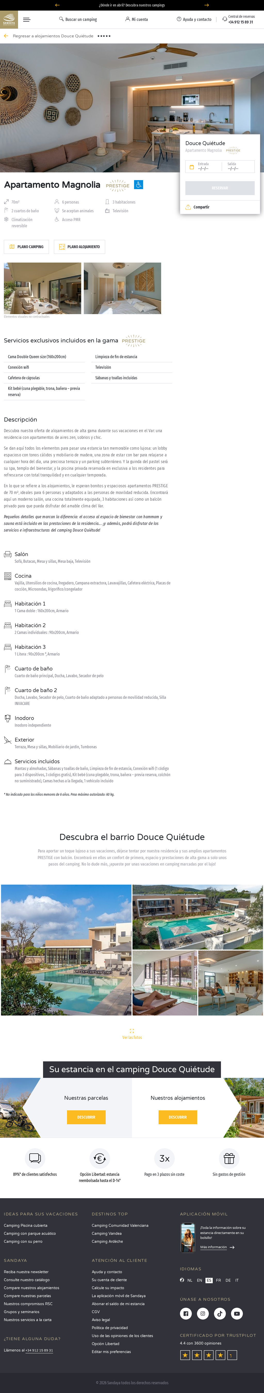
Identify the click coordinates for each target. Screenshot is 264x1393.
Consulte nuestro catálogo (27, 1280)
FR (218, 1280)
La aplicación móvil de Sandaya (119, 1296)
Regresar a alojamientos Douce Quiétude (53, 36)
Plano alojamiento (79, 247)
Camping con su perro (23, 1241)
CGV (96, 1312)
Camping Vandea (107, 1233)
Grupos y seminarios (21, 1312)
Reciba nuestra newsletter (26, 1272)
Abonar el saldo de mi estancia (118, 1304)
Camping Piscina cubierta (25, 1225)
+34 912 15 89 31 (39, 1351)
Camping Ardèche (107, 1241)
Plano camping (26, 246)
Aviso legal (101, 1320)
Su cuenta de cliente (109, 1280)
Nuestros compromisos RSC (28, 1304)
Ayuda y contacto (107, 1272)
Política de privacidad (110, 1328)
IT (237, 1280)
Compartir (197, 207)
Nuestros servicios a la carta (28, 1320)
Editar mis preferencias (111, 1352)
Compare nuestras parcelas (27, 1296)
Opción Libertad (105, 1344)
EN (199, 1280)
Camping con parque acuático (30, 1233)
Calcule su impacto (108, 1288)
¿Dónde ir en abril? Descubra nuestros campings (132, 6)
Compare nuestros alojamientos (31, 1288)
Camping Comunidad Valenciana (120, 1225)
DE (228, 1280)
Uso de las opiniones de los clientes (122, 1336)
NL (189, 1280)
